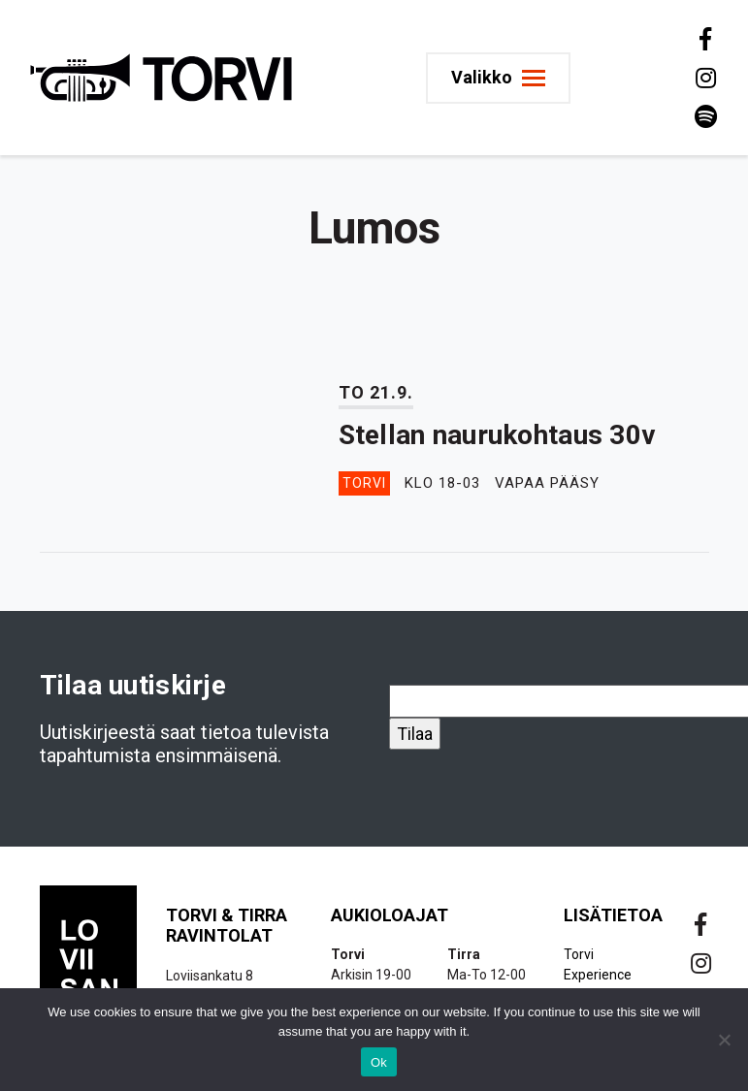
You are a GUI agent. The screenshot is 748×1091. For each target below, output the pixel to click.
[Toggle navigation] (498, 78)
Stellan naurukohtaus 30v (498, 435)
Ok (379, 1062)
